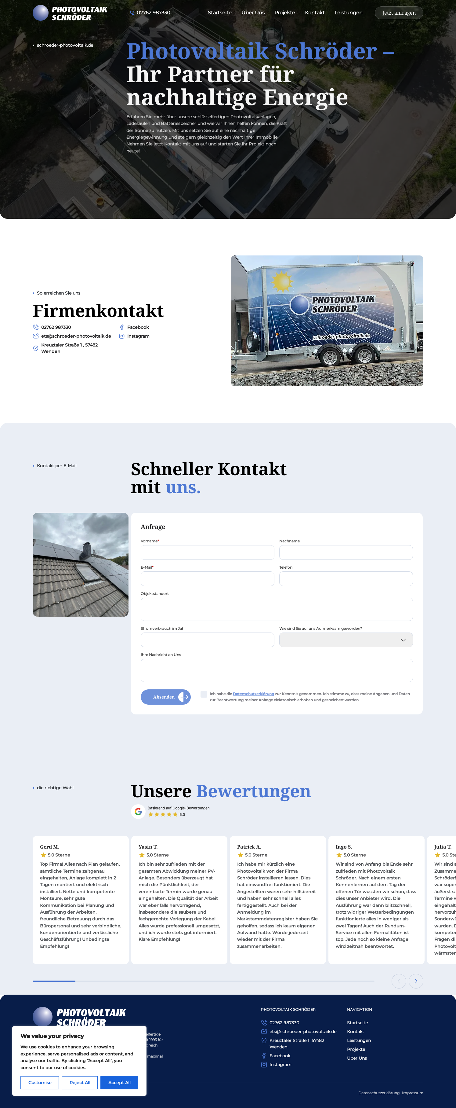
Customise (40, 1082)
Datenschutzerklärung (379, 1093)
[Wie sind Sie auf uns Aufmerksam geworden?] (346, 641)
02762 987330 (56, 329)
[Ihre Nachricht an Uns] (277, 672)
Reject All (80, 1082)
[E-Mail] (207, 580)
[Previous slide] (399, 981)
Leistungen (349, 13)
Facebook (138, 329)
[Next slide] (416, 981)
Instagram (138, 337)
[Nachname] (346, 554)
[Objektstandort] (277, 610)
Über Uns (253, 13)
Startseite (220, 13)
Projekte (284, 13)
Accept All (119, 1082)
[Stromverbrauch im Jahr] (207, 641)
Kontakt (315, 13)
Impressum (412, 1093)
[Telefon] (346, 580)
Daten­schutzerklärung (253, 695)
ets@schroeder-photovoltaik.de (76, 337)
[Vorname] (207, 554)
